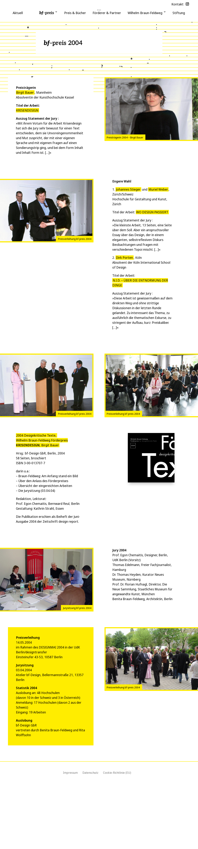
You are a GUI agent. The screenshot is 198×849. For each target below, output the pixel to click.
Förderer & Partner (107, 12)
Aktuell (18, 12)
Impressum (70, 773)
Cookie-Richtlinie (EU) (117, 773)
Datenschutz (90, 773)
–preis (46, 12)
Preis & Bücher (75, 12)
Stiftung (179, 12)
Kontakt (177, 4)
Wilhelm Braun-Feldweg (145, 12)
